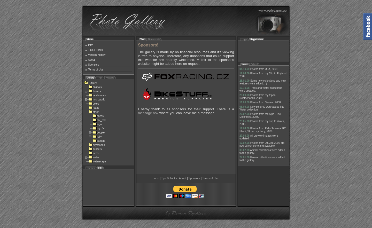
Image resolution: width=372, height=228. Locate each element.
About (91, 59)
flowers (95, 91)
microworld (97, 99)
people (99, 132)
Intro (90, 45)
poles (94, 103)
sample (99, 140)
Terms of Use (95, 69)
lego (97, 124)
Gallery (90, 83)
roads (94, 107)
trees (93, 153)
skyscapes (97, 145)
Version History (96, 54)
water (94, 157)
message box (148, 113)
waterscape (97, 161)
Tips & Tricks (95, 50)
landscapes (97, 95)
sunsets (95, 149)
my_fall (99, 128)
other (94, 112)
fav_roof (99, 120)
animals (95, 87)
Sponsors (93, 64)
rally (97, 136)
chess (98, 116)
